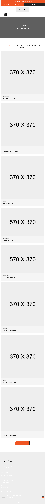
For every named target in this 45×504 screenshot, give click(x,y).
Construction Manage (7, 475)
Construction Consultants (8, 478)
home (18, 25)
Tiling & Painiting (6, 485)
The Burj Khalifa (9, 98)
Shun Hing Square (10, 203)
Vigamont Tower (9, 278)
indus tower (8, 240)
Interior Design (6, 487)
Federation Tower (10, 151)
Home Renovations (7, 482)
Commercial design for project (15, 495)
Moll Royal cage (9, 330)
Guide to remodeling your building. (17, 502)
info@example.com (17, 4)
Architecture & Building (8, 480)
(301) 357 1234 (7, 4)
